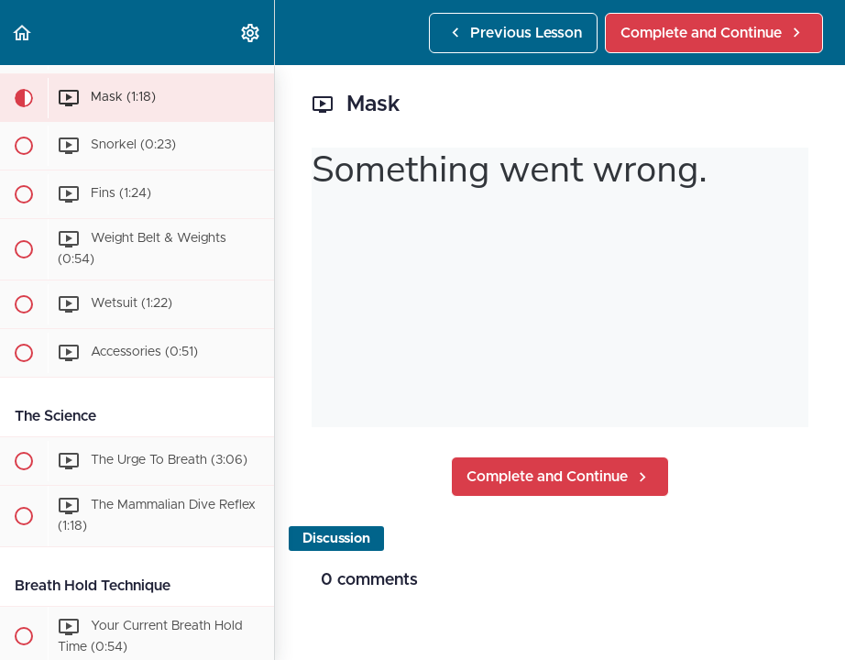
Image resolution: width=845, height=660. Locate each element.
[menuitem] (251, 32)
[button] (23, 32)
